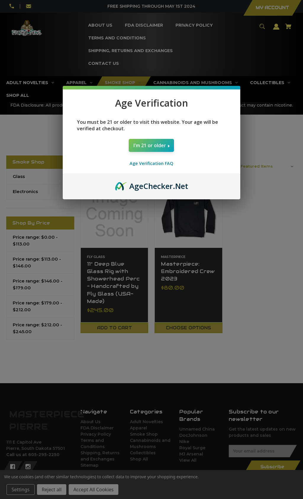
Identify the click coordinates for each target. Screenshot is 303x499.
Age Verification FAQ (151, 163)
